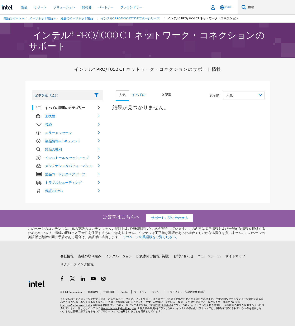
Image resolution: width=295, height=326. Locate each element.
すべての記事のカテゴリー (65, 108)
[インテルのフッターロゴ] (37, 283)
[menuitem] (41, 18)
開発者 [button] (86, 7)
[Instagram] (103, 279)
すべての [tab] (139, 95)
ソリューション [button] (64, 7)
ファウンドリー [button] (131, 7)
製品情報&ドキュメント (63, 141)
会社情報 (67, 256)
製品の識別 (53, 149)
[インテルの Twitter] (72, 279)
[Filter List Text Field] (61, 95)
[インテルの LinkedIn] (82, 279)
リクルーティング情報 (77, 264)
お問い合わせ (183, 256)
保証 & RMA (54, 191)
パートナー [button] (106, 7)
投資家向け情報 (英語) (152, 256)
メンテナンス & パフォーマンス (68, 166)
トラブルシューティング (63, 182)
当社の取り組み (89, 256)
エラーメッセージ (58, 133)
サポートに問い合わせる (169, 218)
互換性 (50, 116)
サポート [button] (40, 7)
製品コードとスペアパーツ (65, 174)
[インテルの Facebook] (62, 279)
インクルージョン (118, 256)
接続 (48, 124)
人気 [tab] (122, 95)
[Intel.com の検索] (270, 7)
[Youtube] (93, 279)
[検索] (244, 7)
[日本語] (226, 7)
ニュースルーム (209, 256)
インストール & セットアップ (67, 158)
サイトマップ (235, 256)
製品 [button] (24, 7)
